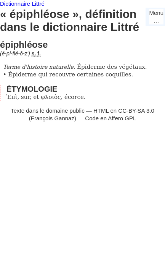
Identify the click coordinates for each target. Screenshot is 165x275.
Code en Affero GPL (110, 118)
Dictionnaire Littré (22, 3)
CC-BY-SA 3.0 (136, 110)
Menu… (156, 17)
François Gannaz (52, 118)
